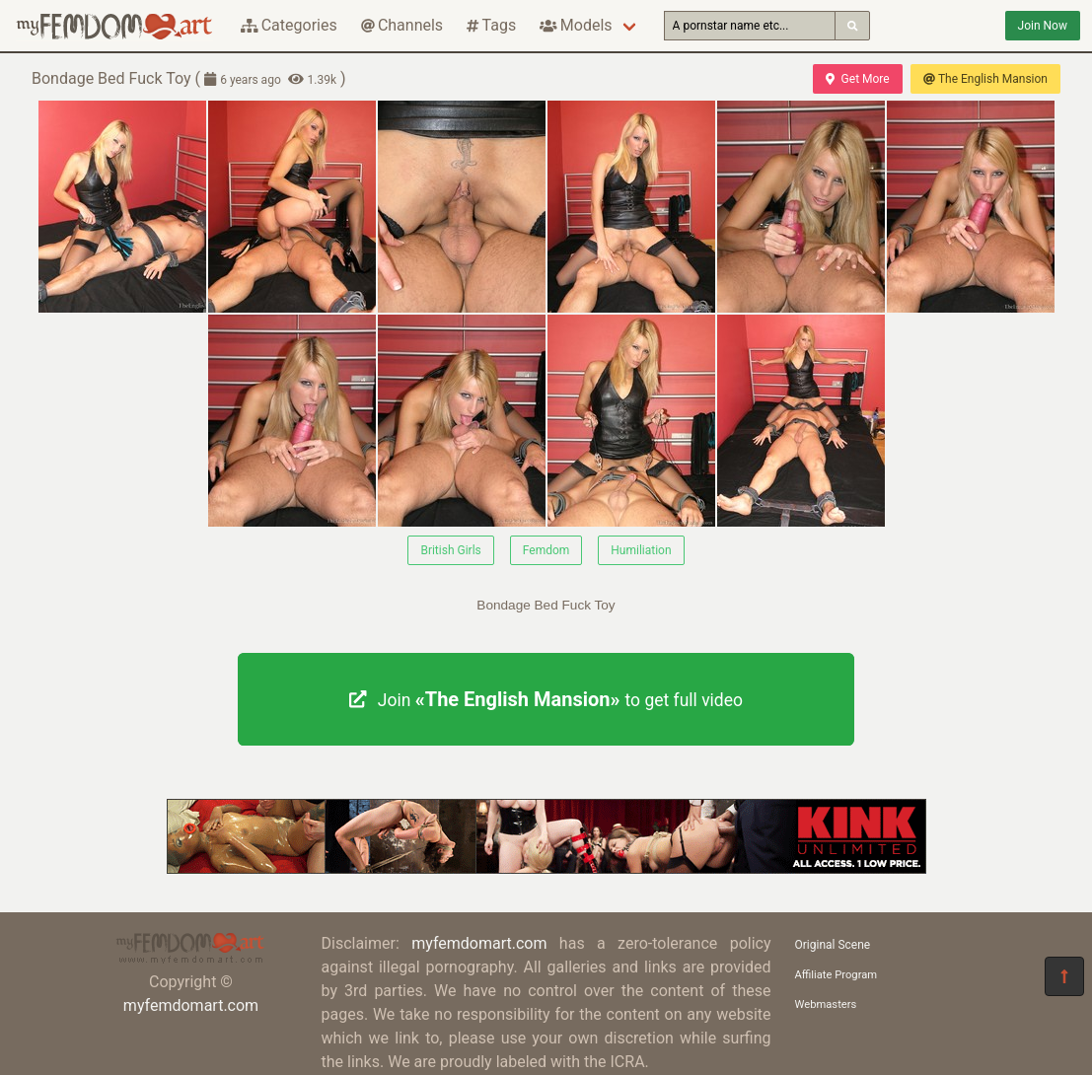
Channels (402, 25)
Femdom (546, 550)
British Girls (450, 550)
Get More (857, 79)
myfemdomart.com (190, 1005)
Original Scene (833, 945)
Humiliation (641, 550)
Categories (289, 25)
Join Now (1042, 26)
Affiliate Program (836, 974)
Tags (491, 25)
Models (576, 25)
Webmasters (826, 1004)
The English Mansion (985, 79)
